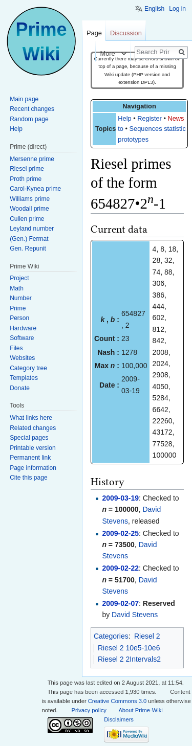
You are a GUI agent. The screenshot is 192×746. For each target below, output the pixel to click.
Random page (29, 119)
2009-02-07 (120, 603)
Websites (22, 357)
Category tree (28, 368)
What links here (31, 417)
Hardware (23, 328)
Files (16, 348)
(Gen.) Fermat (29, 238)
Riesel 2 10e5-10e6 (129, 648)
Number (21, 298)
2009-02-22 (120, 568)
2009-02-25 (120, 533)
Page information (33, 467)
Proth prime (25, 179)
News (175, 118)
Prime (18, 308)
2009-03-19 (120, 498)
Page (94, 33)
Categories (111, 636)
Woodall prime (29, 208)
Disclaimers (119, 719)
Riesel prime (27, 168)
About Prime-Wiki (140, 710)
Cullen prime (27, 218)
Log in (177, 8)
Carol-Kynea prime (35, 188)
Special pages (29, 437)
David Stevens (135, 615)
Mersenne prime (32, 159)
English (154, 8)
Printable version (32, 447)
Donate (20, 388)
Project (19, 278)
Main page (24, 99)
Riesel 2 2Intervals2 (129, 659)
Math (17, 288)
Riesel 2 (147, 636)
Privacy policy (89, 710)
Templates (24, 377)
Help (124, 118)
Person (19, 318)
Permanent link (30, 457)
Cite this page (28, 477)
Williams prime (30, 198)
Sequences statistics (159, 128)
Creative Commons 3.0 (117, 701)
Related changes (33, 428)
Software (22, 338)
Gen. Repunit (28, 248)
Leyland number (32, 228)
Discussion (126, 33)
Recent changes (32, 108)
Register (149, 118)
